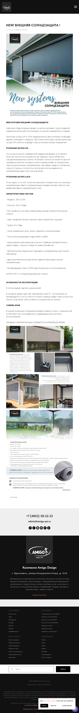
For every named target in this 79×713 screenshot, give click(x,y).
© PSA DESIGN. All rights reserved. (39, 678)
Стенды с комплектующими (16, 648)
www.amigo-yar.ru (39, 592)
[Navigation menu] (75, 7)
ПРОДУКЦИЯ (46, 608)
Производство (12, 617)
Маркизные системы (47, 626)
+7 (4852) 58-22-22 (39, 513)
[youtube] (41, 525)
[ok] (48, 525)
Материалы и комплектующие (49, 628)
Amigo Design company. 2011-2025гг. (39, 682)
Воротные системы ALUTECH (49, 617)
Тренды (43, 643)
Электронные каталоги (14, 640)
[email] (41, 711)
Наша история (12, 611)
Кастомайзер (12, 654)
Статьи (43, 640)
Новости (44, 637)
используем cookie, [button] (49, 701)
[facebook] (30, 525)
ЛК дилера (44, 648)
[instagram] (37, 525)
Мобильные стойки (13, 646)
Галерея (44, 646)
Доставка (11, 620)
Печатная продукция (14, 643)
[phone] (37, 711)
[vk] (45, 525)
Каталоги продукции (14, 637)
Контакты (11, 626)
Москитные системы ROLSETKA (50, 620)
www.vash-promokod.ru (39, 685)
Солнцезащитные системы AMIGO (51, 611)
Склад (10, 614)
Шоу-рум (11, 623)
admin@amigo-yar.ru (39, 518)
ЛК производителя (46, 651)
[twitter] (33, 525)
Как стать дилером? (47, 654)
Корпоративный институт (15, 651)
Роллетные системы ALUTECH (49, 614)
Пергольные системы (47, 623)
